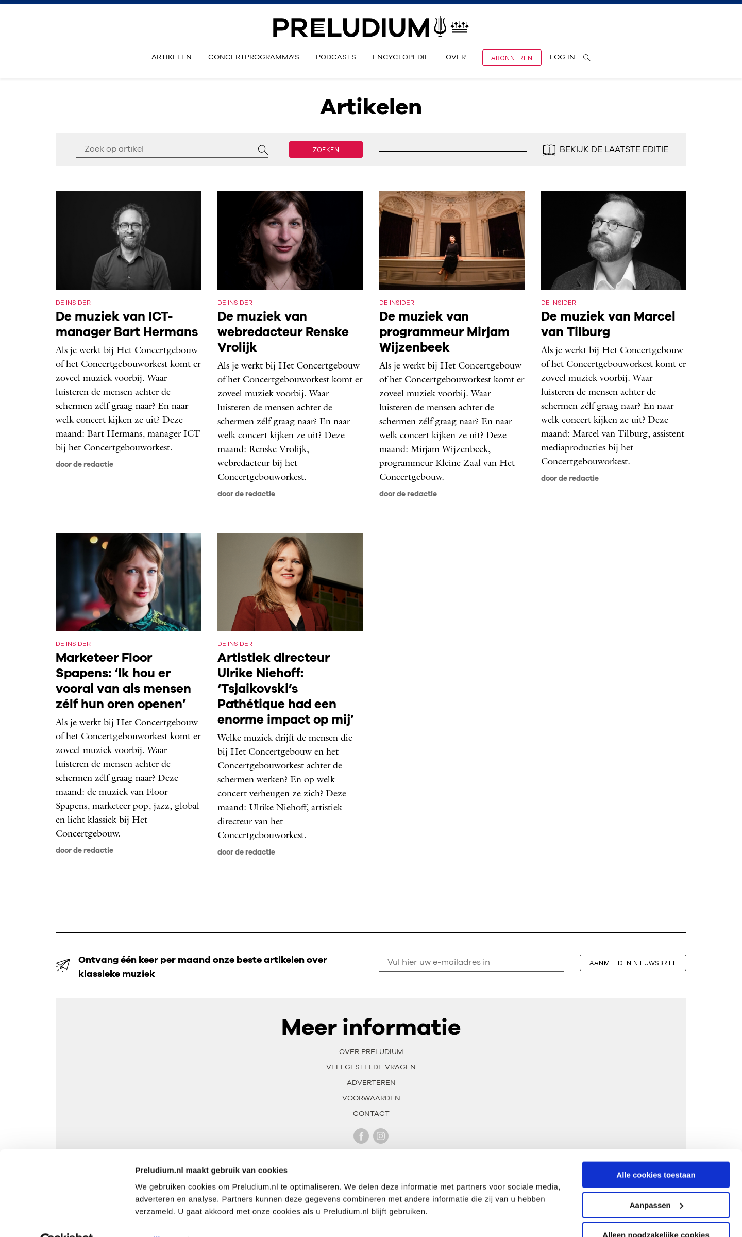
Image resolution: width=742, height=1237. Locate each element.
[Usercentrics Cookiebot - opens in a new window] (67, 1217)
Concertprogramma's (253, 57)
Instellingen (157, 1216)
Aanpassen (656, 1181)
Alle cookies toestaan (655, 1150)
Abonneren (512, 57)
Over (456, 57)
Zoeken (326, 149)
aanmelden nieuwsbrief (634, 962)
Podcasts (336, 57)
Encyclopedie (401, 57)
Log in (562, 57)
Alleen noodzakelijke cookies (656, 1211)
